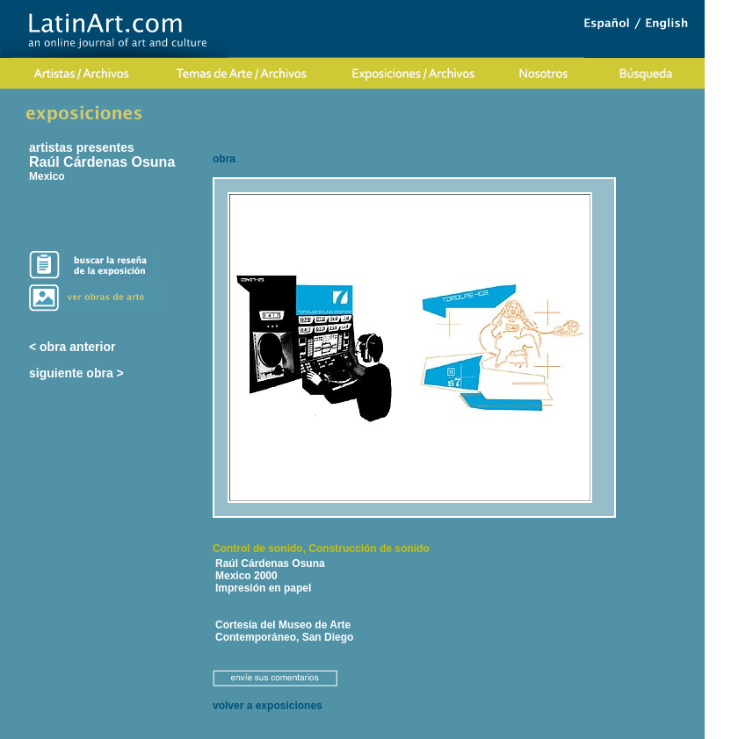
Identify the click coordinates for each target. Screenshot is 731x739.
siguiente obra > (76, 373)
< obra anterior (72, 347)
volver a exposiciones (267, 706)
